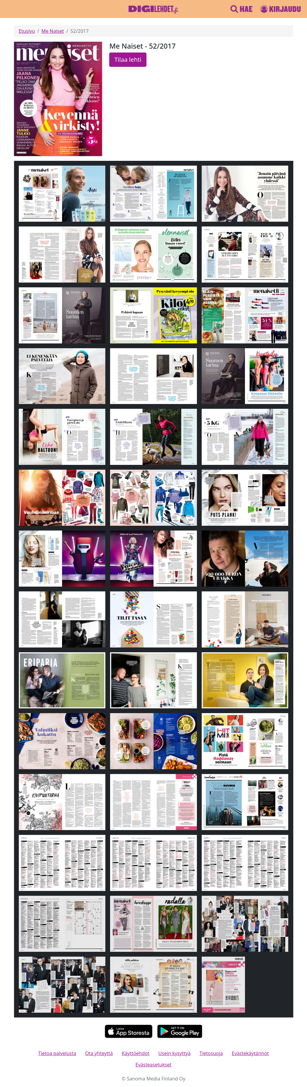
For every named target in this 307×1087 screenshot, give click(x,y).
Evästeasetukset (153, 1064)
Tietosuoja (211, 1053)
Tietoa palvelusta (57, 1053)
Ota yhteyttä (99, 1053)
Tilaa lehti (127, 59)
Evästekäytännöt (250, 1053)
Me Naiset (52, 31)
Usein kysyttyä (174, 1053)
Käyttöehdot (135, 1053)
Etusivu (27, 31)
